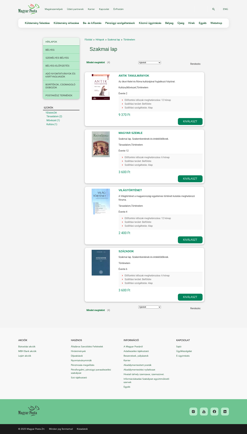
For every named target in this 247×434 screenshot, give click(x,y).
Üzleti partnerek (75, 9)
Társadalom (53, 116)
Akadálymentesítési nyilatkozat (139, 369)
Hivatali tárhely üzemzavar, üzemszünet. (144, 374)
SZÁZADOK (126, 251)
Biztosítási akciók (26, 346)
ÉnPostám (118, 9)
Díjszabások (77, 355)
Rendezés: (195, 64)
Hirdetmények (78, 351)
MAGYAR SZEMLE (131, 133)
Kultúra (50, 124)
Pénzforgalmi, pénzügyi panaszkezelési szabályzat (91, 371)
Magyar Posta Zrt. (28, 9)
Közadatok (82, 429)
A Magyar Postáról (133, 346)
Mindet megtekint (96, 62)
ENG (225, 9)
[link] (28, 411)
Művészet (51, 120)
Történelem (129, 39)
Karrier (91, 9)
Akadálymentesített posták (137, 365)
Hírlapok (100, 39)
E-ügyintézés (183, 355)
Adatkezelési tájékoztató (136, 351)
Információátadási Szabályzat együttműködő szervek (146, 381)
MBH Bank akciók (27, 351)
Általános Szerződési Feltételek (87, 346)
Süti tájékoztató (79, 377)
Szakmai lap (114, 39)
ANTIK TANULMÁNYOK (134, 75)
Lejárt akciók (24, 355)
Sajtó (178, 346)
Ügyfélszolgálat (184, 351)
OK (213, 9)
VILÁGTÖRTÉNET (130, 190)
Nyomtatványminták (81, 360)
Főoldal (88, 39)
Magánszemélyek (54, 9)
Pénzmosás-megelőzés (82, 365)
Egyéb (127, 386)
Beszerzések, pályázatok (136, 355)
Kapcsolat (104, 9)
